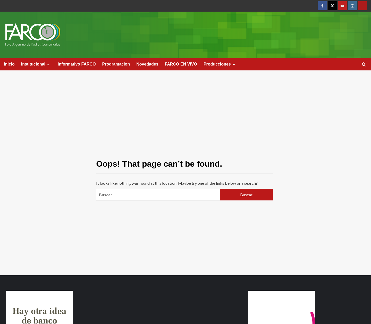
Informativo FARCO (77, 64)
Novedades (147, 64)
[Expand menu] (48, 64)
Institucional (36, 64)
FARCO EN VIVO (181, 64)
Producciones (220, 64)
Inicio (9, 64)
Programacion (116, 64)
